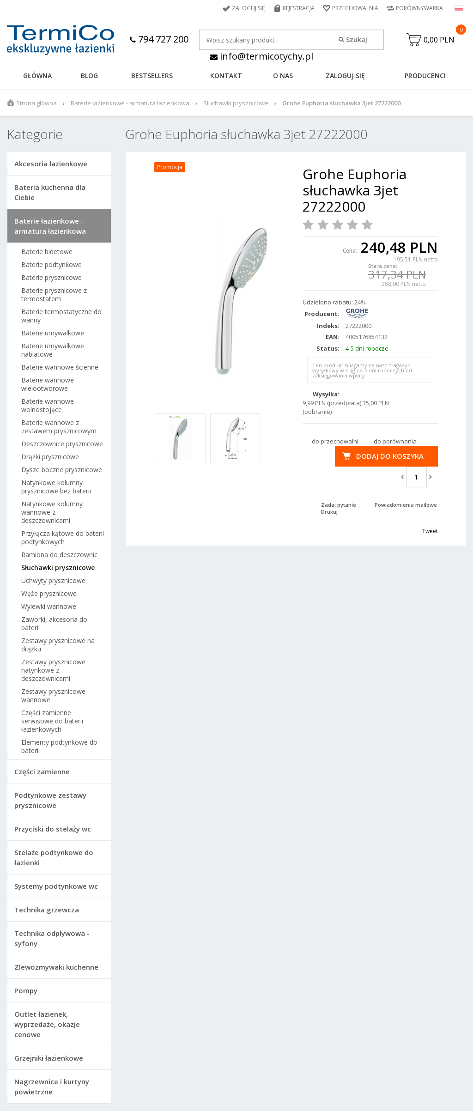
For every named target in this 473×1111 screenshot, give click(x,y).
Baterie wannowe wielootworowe (47, 384)
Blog (89, 75)
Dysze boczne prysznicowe (61, 470)
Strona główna (36, 103)
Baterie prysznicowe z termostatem (54, 294)
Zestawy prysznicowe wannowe (53, 695)
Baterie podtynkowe (51, 265)
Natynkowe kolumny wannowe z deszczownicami (52, 512)
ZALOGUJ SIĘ (345, 75)
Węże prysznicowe (49, 593)
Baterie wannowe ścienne (59, 367)
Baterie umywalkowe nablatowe (52, 350)
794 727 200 (159, 39)
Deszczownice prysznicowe (62, 444)
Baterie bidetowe (47, 252)
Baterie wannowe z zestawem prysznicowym (59, 427)
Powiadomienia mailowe (406, 504)
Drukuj (329, 511)
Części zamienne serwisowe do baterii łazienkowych (52, 721)
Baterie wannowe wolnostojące (47, 405)
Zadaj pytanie (338, 504)
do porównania (395, 441)
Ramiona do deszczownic (59, 555)
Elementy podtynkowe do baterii (59, 746)
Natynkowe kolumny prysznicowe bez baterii (56, 487)
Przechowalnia (355, 8)
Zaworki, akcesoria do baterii (54, 623)
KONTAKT (226, 75)
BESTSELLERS (152, 75)
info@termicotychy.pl (261, 56)
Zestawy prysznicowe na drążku (58, 645)
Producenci (425, 75)
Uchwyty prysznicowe (53, 581)
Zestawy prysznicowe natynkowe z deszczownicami (53, 670)
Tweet (430, 531)
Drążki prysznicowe (50, 457)
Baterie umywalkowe (52, 333)
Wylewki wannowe (48, 606)
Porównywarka (419, 8)
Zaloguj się (248, 8)
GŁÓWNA (37, 75)
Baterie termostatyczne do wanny (61, 316)
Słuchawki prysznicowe (235, 103)
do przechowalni (335, 441)
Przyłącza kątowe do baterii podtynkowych (62, 537)
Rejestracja (299, 8)
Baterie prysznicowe (51, 277)
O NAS (283, 75)
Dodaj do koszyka (390, 456)
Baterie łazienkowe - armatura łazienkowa (130, 103)
